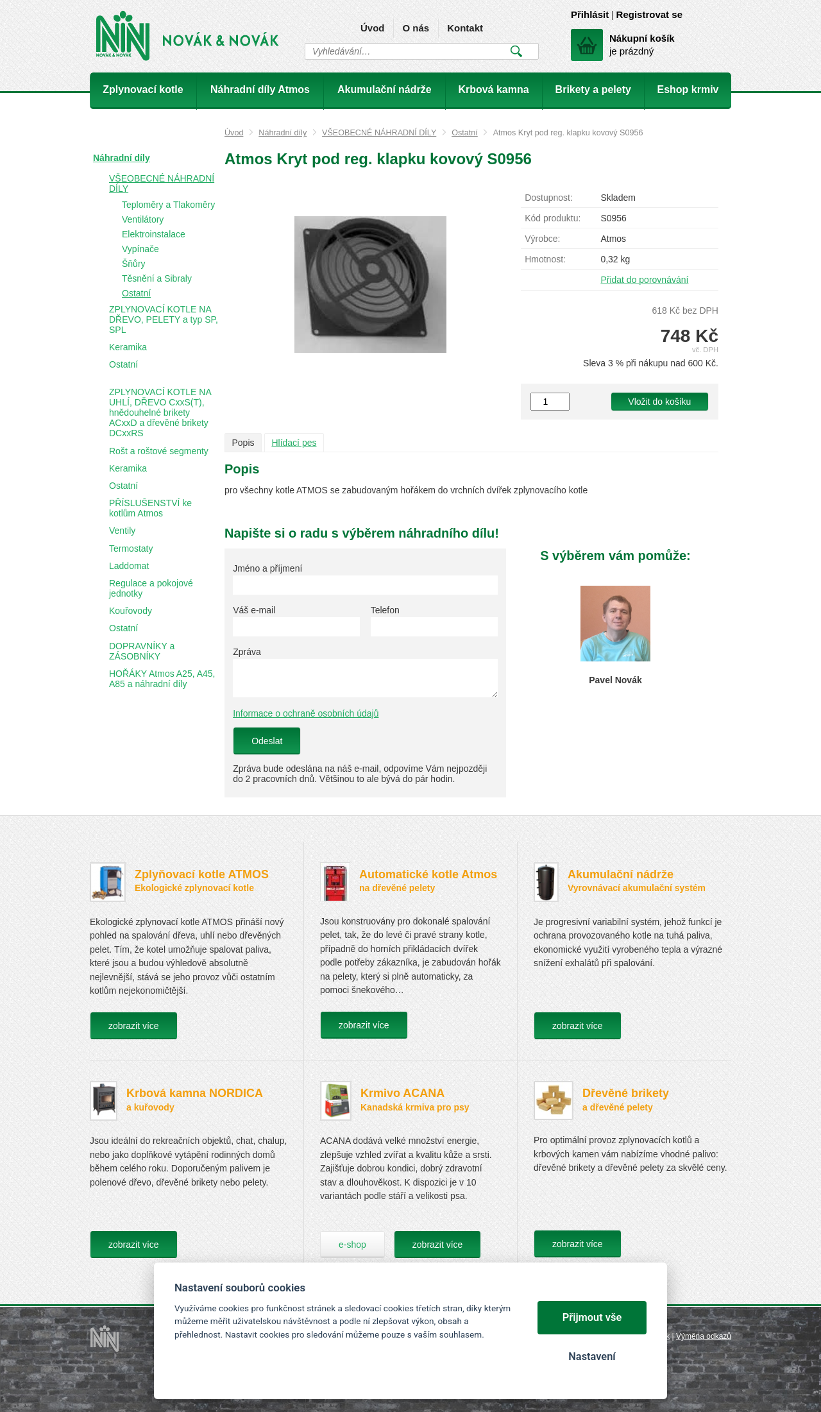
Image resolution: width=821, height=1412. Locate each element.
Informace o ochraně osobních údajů (305, 713)
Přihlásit (590, 14)
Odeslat (266, 741)
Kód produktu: (552, 218)
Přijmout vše (592, 1317)
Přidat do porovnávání (644, 280)
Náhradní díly (282, 132)
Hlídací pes (293, 443)
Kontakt (465, 27)
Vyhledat (516, 51)
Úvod (372, 27)
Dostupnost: (549, 197)
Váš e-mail (254, 610)
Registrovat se (649, 14)
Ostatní (465, 132)
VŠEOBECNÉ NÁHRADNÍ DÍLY (379, 132)
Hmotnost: (545, 259)
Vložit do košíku (659, 401)
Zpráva (247, 652)
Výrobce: (542, 239)
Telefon (385, 610)
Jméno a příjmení (267, 568)
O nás (415, 27)
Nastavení (591, 1356)
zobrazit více (133, 1026)
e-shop (352, 1244)
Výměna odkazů (703, 1336)
